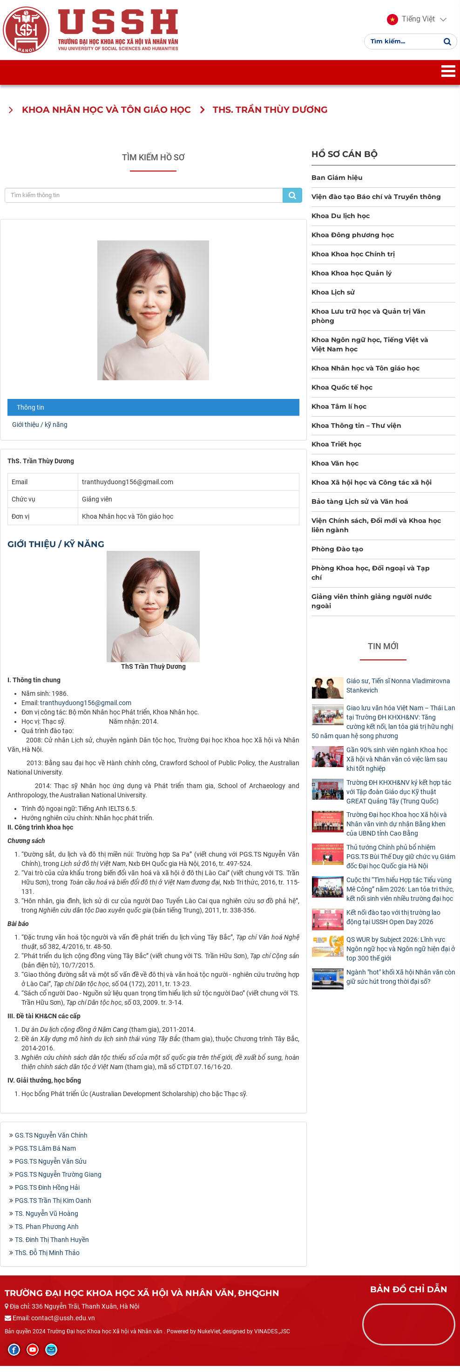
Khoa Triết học (336, 450)
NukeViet (208, 1337)
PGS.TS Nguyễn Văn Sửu (51, 1167)
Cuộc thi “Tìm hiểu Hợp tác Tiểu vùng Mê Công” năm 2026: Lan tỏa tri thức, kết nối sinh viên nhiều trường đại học (400, 895)
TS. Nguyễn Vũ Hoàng (46, 1219)
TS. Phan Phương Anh (47, 1232)
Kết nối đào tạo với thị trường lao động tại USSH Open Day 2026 (393, 923)
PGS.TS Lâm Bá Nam (45, 1154)
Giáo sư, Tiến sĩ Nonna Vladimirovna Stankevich (398, 691)
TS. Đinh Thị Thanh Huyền (52, 1245)
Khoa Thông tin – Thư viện (356, 431)
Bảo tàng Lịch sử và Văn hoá (359, 507)
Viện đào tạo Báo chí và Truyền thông (376, 202)
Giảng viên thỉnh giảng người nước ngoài (371, 607)
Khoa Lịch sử (333, 298)
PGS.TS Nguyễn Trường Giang (58, 1180)
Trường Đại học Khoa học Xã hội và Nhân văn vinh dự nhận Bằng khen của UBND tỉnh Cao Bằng (396, 830)
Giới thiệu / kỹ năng (40, 430)
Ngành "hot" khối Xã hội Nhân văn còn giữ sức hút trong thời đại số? (400, 982)
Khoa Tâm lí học (338, 412)
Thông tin (30, 413)
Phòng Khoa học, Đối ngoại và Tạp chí (370, 579)
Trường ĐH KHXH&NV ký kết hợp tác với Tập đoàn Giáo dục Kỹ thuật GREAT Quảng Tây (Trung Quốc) (398, 797)
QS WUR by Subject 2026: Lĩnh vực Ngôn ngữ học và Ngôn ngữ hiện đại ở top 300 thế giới (400, 954)
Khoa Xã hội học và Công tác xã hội (371, 488)
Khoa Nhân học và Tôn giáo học (365, 374)
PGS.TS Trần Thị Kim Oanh (53, 1206)
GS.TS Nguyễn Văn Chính (51, 1141)
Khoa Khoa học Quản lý (351, 278)
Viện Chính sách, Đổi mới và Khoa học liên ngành (376, 531)
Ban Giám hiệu (337, 183)
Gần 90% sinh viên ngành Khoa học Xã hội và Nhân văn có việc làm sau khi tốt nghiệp (396, 765)
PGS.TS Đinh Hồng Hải (47, 1193)
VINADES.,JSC (272, 1337)
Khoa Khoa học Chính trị (353, 259)
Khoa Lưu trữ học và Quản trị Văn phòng (368, 321)
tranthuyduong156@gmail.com (85, 709)
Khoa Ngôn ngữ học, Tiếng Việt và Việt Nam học (369, 350)
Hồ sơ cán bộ (344, 159)
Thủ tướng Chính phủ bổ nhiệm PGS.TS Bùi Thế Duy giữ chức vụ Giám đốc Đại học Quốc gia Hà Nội (400, 863)
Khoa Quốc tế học (341, 393)
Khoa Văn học (335, 469)
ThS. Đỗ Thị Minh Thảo (47, 1258)
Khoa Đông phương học (352, 240)
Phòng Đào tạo (337, 555)
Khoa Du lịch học (340, 221)
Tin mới (383, 652)
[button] (409, 22)
